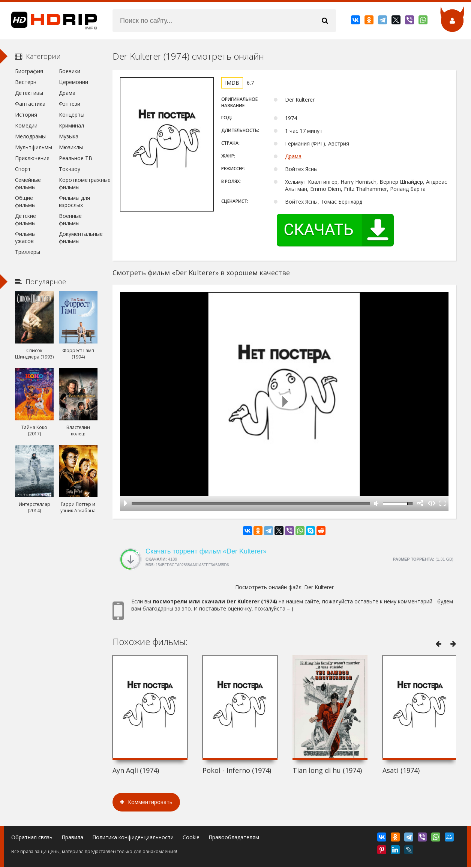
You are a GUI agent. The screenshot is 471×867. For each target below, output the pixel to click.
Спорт (23, 168)
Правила (72, 837)
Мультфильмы (33, 147)
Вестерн (25, 82)
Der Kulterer (319, 587)
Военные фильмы (70, 219)
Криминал (71, 125)
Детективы (29, 92)
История (26, 114)
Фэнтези (69, 103)
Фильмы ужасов (25, 237)
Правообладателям (233, 837)
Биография (29, 71)
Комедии (26, 125)
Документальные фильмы (78, 237)
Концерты (71, 114)
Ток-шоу (69, 168)
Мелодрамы (30, 136)
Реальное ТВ (75, 158)
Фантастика (30, 103)
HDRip (49, 20)
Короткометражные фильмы (78, 183)
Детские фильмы (25, 219)
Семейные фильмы (28, 183)
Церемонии (73, 82)
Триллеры (27, 251)
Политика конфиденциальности (133, 837)
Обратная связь (31, 837)
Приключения (32, 158)
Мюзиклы (71, 147)
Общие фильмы (25, 201)
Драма (293, 156)
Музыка (68, 136)
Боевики (69, 71)
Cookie (191, 837)
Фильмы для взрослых (74, 201)
